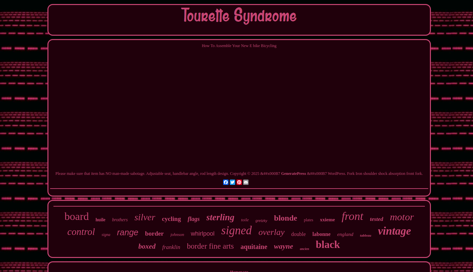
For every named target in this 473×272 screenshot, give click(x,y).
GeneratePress (293, 173)
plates (308, 220)
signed (236, 230)
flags (194, 219)
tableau (365, 235)
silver (144, 217)
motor (402, 216)
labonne (321, 234)
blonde (285, 218)
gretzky (261, 221)
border (154, 233)
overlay (272, 232)
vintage (394, 231)
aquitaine (254, 246)
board (76, 216)
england (345, 234)
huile (101, 219)
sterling (220, 217)
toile (245, 219)
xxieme (327, 219)
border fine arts (210, 246)
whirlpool (202, 233)
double (298, 234)
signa (106, 234)
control (81, 231)
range (127, 232)
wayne (283, 246)
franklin (171, 247)
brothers (120, 219)
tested (376, 219)
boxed (146, 246)
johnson (177, 234)
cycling (171, 218)
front (352, 216)
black (328, 244)
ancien (304, 249)
